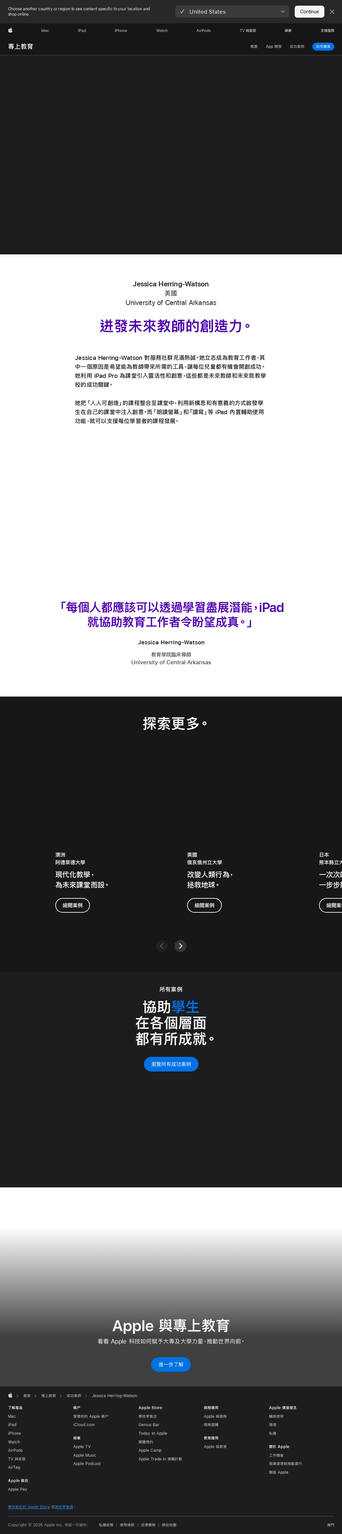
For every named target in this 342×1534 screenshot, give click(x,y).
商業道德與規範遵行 (285, 1464)
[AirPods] (203, 30)
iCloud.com (84, 1425)
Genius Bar (149, 1425)
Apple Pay (17, 1489)
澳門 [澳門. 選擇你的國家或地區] (330, 1525)
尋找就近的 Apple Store (29, 1507)
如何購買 (323, 46)
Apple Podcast (87, 1464)
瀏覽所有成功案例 (171, 1064)
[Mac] (45, 30)
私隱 (272, 1433)
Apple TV (82, 1447)
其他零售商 (64, 1507)
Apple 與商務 (215, 1416)
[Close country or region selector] (332, 12)
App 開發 (274, 47)
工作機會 (276, 1455)
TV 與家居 (17, 1459)
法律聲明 (148, 1525)
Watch (14, 1442)
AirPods (15, 1450)
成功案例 (297, 47)
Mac (12, 1416)
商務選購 (211, 1425)
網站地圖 (169, 1525)
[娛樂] (288, 30)
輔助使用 (276, 1416)
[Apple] (10, 30)
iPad (12, 1425)
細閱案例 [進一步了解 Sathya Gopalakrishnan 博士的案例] (204, 905)
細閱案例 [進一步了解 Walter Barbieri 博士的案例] (73, 905)
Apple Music (84, 1455)
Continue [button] (309, 11)
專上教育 (21, 46)
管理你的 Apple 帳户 (91, 1416)
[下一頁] (180, 946)
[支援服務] (327, 30)
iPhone (14, 1433)
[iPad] (82, 30)
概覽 (254, 47)
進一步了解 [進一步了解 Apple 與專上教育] (171, 1364)
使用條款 (127, 1525)
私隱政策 (106, 1525)
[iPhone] (121, 30)
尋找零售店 (148, 1416)
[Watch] (162, 30)
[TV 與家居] (248, 30)
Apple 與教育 (215, 1447)
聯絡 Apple (278, 1472)
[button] (232, 12)
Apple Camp (150, 1450)
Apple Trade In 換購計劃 (160, 1459)
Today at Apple (153, 1433)
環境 (272, 1425)
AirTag (14, 1467)
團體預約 (146, 1442)
